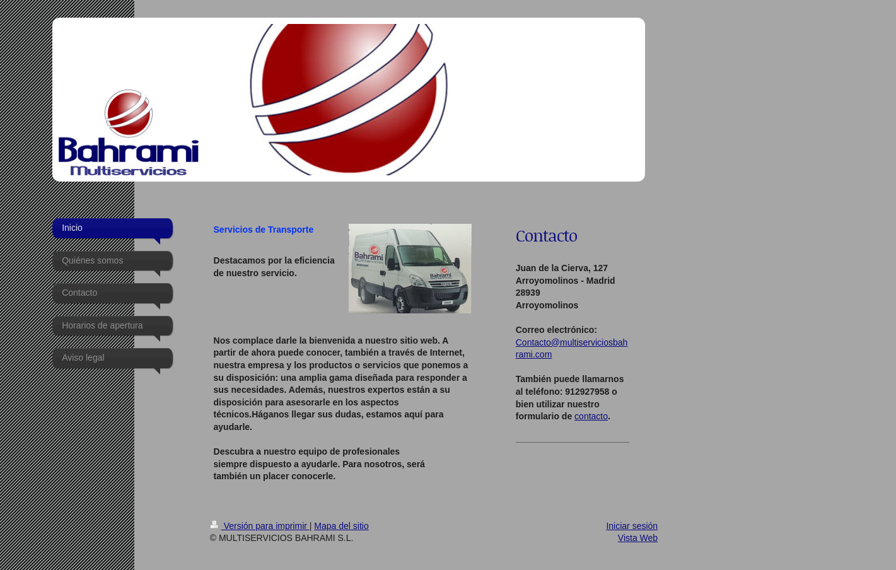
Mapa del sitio (341, 526)
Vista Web (638, 538)
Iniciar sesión (632, 526)
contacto (591, 416)
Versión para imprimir (260, 526)
